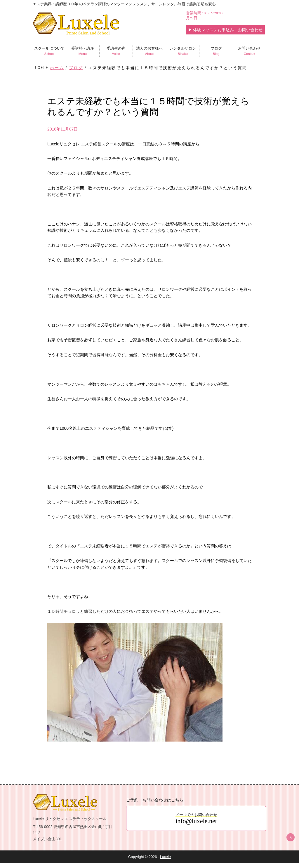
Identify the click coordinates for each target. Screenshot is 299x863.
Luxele (165, 857)
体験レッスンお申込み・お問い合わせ (225, 29)
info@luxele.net (196, 821)
